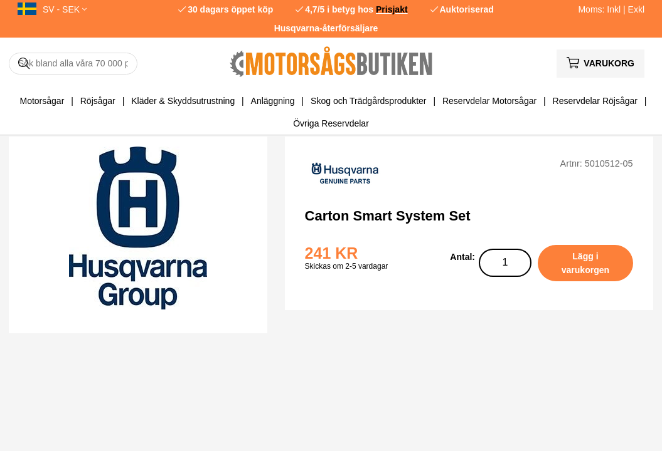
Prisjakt (392, 9)
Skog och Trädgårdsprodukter (368, 101)
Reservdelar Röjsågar (595, 101)
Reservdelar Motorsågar (489, 101)
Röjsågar (97, 101)
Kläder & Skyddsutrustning (183, 101)
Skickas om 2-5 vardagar (346, 266)
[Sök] (73, 64)
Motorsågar (42, 101)
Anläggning (273, 101)
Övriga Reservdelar (331, 123)
